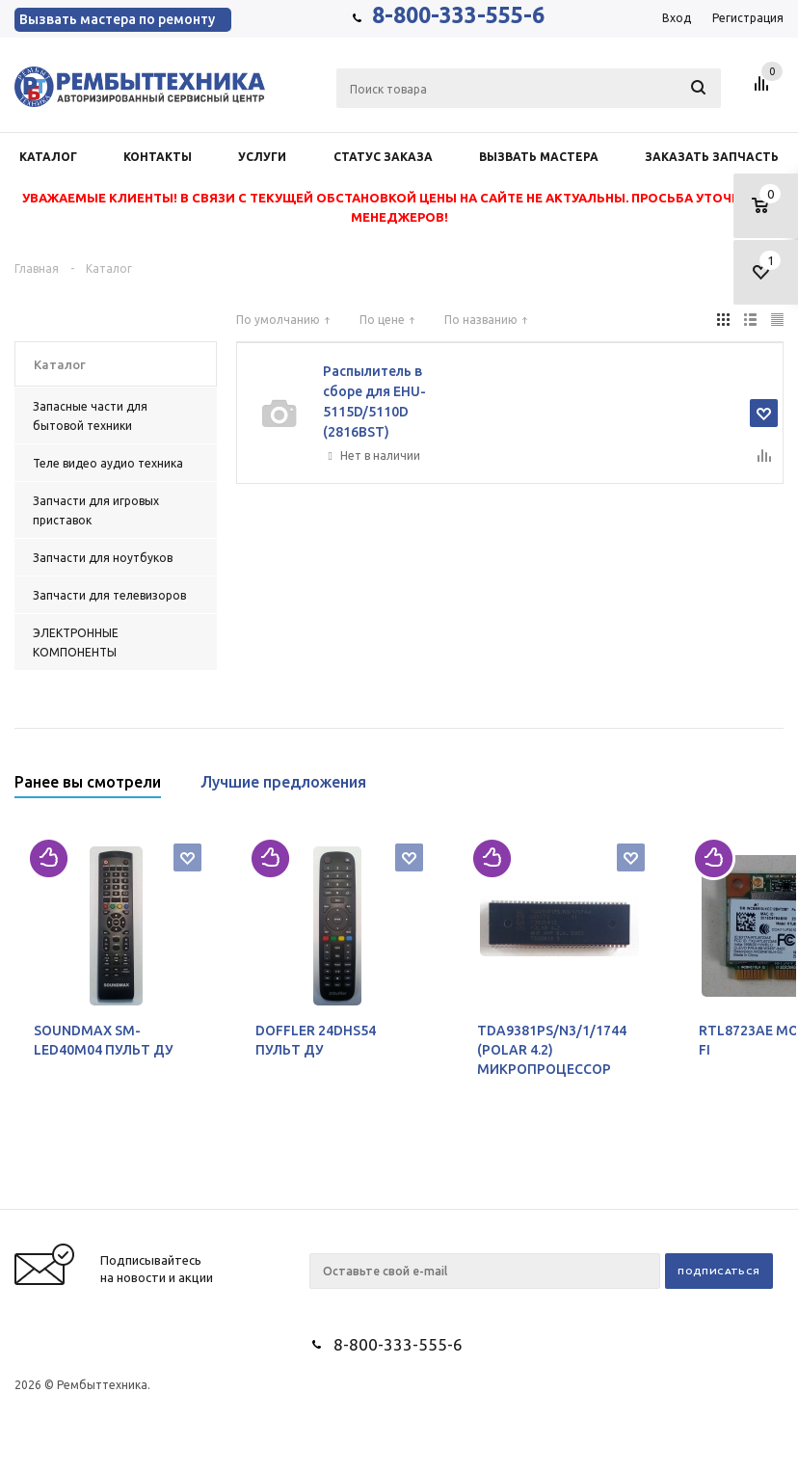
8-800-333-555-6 (458, 15)
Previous (737, 788)
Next (770, 788)
